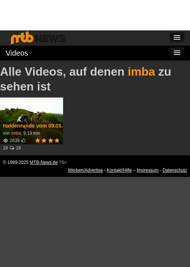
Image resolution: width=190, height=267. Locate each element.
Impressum (148, 170)
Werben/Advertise (85, 170)
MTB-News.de (44, 162)
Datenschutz (175, 170)
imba (141, 71)
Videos (17, 53)
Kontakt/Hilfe (119, 170)
